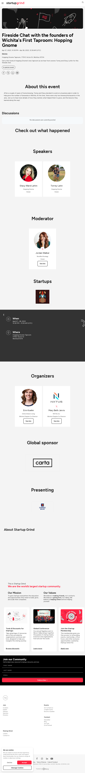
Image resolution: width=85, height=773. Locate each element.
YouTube (46, 723)
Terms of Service (41, 762)
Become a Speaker (49, 711)
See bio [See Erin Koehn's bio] (28, 421)
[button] (83, 2)
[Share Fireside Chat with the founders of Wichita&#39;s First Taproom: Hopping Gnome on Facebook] (3, 72)
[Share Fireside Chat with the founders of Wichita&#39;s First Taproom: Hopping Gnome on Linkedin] (12, 72)
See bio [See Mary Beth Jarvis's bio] (56, 421)
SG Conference (48, 708)
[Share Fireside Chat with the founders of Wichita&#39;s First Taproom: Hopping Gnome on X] (8, 72)
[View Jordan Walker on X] (42, 249)
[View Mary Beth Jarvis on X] (56, 406)
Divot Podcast (48, 725)
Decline (9, 762)
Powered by (42, 769)
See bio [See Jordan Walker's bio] (42, 264)
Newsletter (47, 720)
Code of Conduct (52, 762)
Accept (24, 762)
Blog (45, 721)
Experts (5, 709)
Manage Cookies (17, 768)
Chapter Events (48, 709)
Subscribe (41, 680)
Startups (5, 711)
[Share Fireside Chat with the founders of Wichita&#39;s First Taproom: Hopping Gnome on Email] (17, 72)
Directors (5, 715)
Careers (5, 733)
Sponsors (5, 713)
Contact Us (6, 735)
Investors (5, 708)
